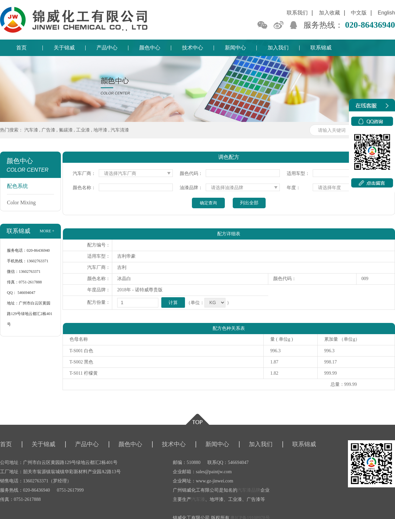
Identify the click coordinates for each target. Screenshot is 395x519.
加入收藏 (329, 12)
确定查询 (208, 202)
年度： (294, 187)
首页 (21, 47)
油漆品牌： (191, 187)
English (386, 12)
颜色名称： (84, 187)
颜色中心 (149, 47)
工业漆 (83, 130)
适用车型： (298, 173)
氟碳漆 (66, 130)
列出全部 (249, 202)
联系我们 (297, 12)
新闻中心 (235, 47)
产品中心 (107, 47)
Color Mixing (21, 202)
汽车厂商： (84, 173)
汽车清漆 (120, 130)
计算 (173, 302)
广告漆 (48, 130)
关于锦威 (64, 47)
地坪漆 (100, 130)
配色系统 (17, 186)
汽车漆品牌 (248, 490)
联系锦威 (320, 47)
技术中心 (192, 47)
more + (47, 231)
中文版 (359, 12)
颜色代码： (191, 173)
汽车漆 (31, 130)
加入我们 (278, 47)
